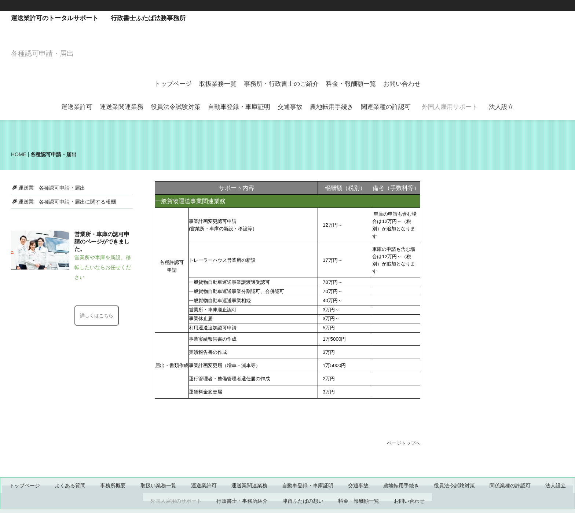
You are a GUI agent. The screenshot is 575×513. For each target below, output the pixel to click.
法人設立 (501, 106)
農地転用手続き (332, 106)
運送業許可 (76, 106)
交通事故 (290, 106)
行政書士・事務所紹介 (242, 501)
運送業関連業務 (121, 106)
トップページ (173, 83)
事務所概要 (113, 485)
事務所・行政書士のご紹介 (281, 83)
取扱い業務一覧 (158, 485)
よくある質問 (70, 485)
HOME (18, 154)
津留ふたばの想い (302, 501)
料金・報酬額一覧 (351, 83)
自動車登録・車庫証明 (239, 106)
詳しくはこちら (96, 315)
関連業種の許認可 (386, 106)
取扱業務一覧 (218, 83)
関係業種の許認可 (510, 485)
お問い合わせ (402, 83)
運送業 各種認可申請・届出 (48, 188)
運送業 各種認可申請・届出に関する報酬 (64, 202)
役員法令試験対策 (176, 106)
